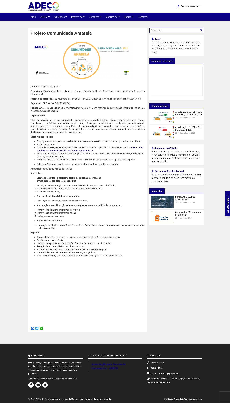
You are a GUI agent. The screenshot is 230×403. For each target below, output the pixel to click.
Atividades (60, 17)
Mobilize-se (112, 17)
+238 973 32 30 (157, 363)
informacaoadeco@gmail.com (164, 373)
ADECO (45, 17)
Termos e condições (193, 399)
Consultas (95, 17)
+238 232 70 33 (156, 368)
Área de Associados (190, 6)
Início (33, 17)
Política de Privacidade (174, 399)
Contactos (143, 17)
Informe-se (77, 17)
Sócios (128, 17)
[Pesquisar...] (176, 30)
